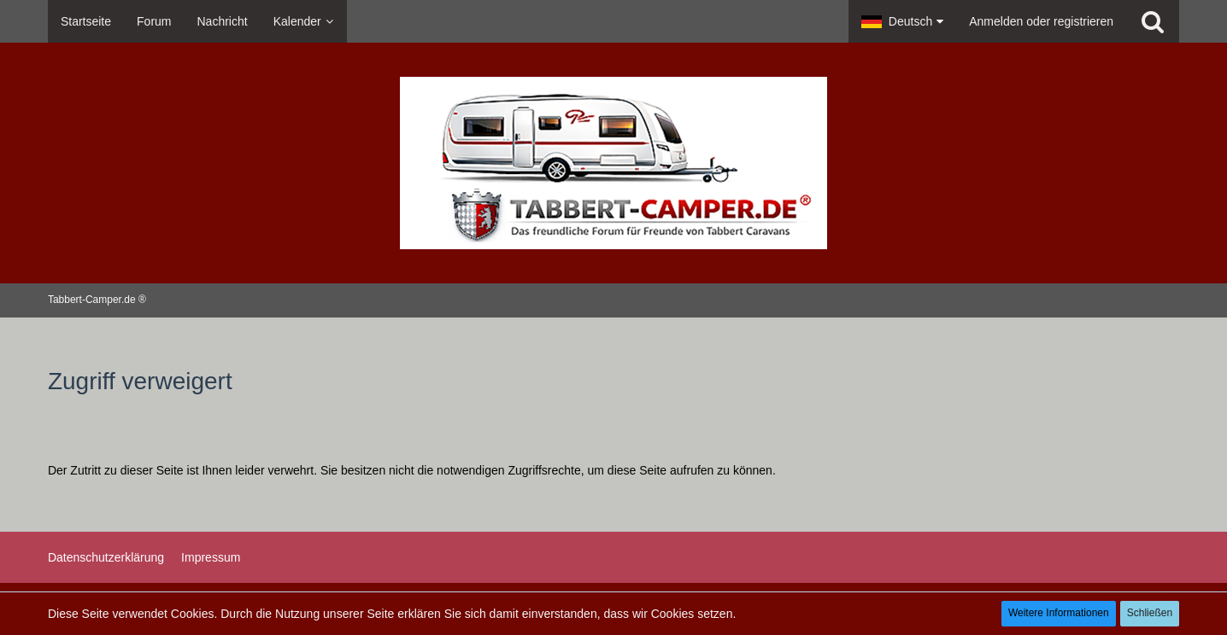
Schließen (1149, 613)
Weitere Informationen (1058, 613)
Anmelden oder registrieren (1041, 21)
